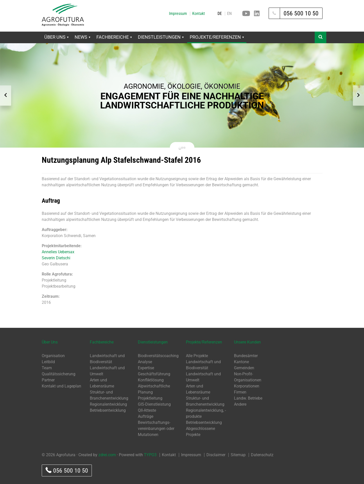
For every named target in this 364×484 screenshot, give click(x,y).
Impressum (178, 14)
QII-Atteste (147, 410)
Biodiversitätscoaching (158, 355)
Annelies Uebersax (58, 251)
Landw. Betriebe (248, 398)
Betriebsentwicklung (108, 410)
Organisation (53, 355)
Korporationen (246, 386)
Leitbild (48, 361)
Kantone (241, 361)
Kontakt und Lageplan (61, 386)
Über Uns (56, 37)
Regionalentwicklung (108, 404)
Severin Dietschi (56, 258)
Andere (240, 404)
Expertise (146, 367)
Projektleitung (150, 398)
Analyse (145, 361)
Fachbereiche (114, 37)
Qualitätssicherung (58, 374)
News (82, 37)
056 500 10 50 (67, 470)
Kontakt (198, 14)
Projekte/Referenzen (217, 37)
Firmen (240, 392)
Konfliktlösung (151, 380)
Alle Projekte (197, 355)
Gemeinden (244, 367)
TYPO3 (150, 454)
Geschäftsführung (154, 374)
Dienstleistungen (161, 37)
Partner (48, 380)
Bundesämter (246, 355)
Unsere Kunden (247, 342)
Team (47, 367)
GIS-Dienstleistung (154, 404)
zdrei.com (107, 454)
